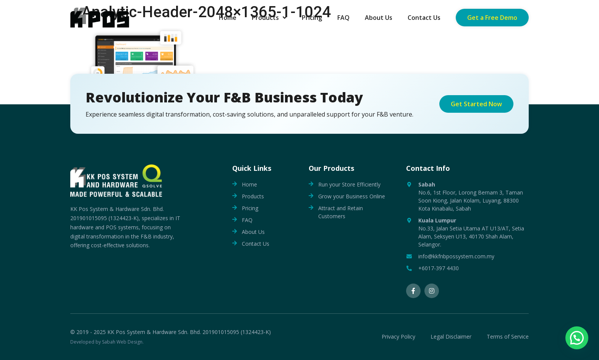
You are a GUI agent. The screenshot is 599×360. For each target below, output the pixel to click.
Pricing (250, 208)
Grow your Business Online (351, 196)
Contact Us (255, 243)
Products (253, 196)
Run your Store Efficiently (349, 184)
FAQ (247, 220)
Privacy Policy (398, 337)
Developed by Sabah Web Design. (107, 342)
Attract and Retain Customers (340, 212)
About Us (253, 231)
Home (249, 184)
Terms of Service (508, 337)
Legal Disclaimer (451, 337)
